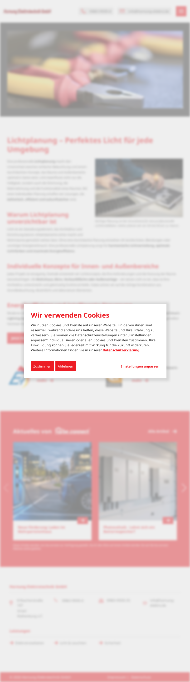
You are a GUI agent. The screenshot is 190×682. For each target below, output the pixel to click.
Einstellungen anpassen (140, 366)
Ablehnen (65, 366)
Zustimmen (42, 366)
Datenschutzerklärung (121, 350)
